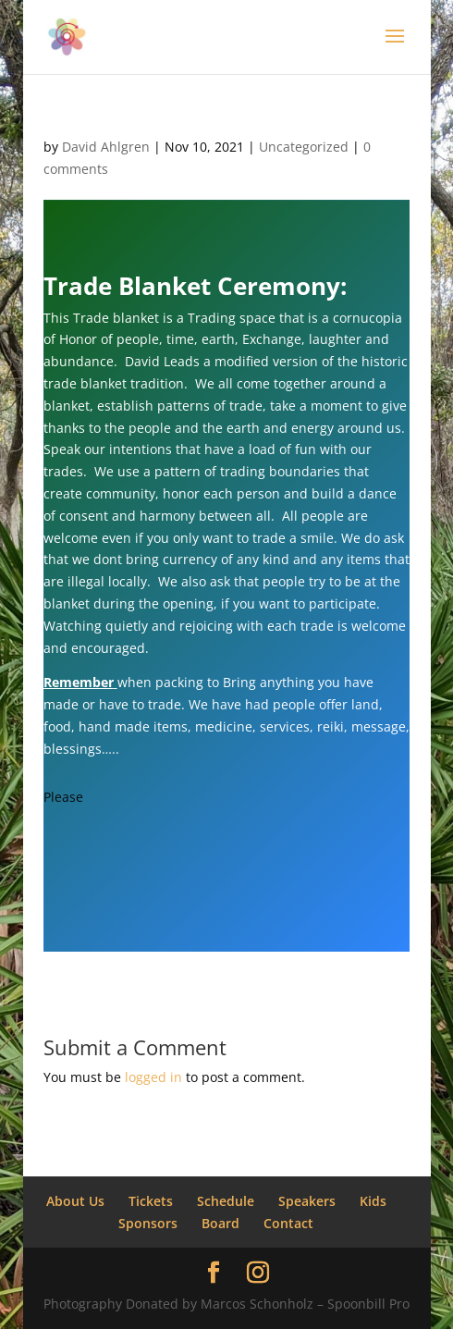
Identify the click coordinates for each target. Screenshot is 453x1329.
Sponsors (148, 1223)
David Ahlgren (106, 146)
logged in (153, 1077)
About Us (75, 1201)
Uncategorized (304, 146)
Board (220, 1223)
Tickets (151, 1201)
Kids (373, 1201)
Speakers (307, 1201)
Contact (288, 1223)
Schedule (225, 1201)
